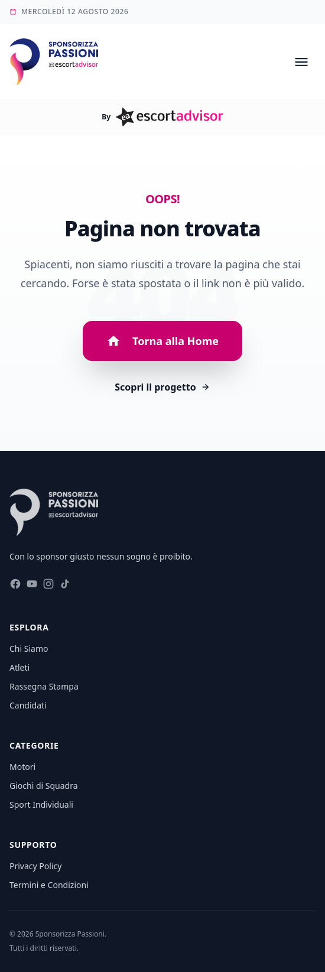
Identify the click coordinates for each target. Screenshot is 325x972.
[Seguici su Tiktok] (65, 586)
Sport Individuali (41, 804)
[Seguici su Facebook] (15, 586)
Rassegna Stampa (44, 686)
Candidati (28, 705)
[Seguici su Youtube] (32, 586)
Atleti (19, 667)
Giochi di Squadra (43, 785)
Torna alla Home (162, 341)
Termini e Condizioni (49, 884)
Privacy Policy (35, 866)
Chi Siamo (28, 648)
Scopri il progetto (162, 387)
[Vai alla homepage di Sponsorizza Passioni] (53, 62)
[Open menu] (301, 62)
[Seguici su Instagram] (48, 586)
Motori (22, 766)
